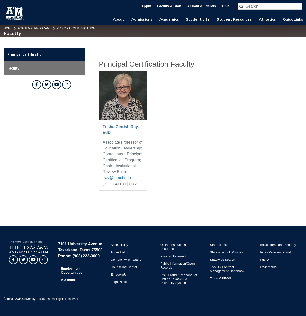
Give (225, 6)
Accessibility (119, 245)
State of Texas (220, 245)
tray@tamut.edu (117, 178)
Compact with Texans (126, 259)
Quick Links (293, 19)
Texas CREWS (220, 278)
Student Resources (234, 19)
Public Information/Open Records (177, 265)
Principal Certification (75, 28)
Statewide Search (222, 259)
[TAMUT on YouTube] (56, 84)
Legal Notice (119, 282)
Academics (169, 19)
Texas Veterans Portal (275, 252)
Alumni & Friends (201, 6)
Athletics (267, 19)
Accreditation (120, 252)
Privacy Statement (173, 256)
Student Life (198, 19)
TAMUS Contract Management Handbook (227, 269)
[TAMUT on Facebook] (36, 84)
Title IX (264, 259)
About (118, 19)
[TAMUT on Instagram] (66, 84)
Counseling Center (124, 267)
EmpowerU (118, 274)
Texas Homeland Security (278, 245)
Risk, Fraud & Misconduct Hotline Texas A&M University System (178, 279)
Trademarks (268, 267)
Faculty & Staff (169, 6)
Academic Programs (34, 28)
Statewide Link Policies (226, 252)
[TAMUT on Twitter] (46, 84)
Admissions (141, 19)
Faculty (13, 68)
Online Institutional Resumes (173, 247)
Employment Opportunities (71, 270)
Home (8, 28)
